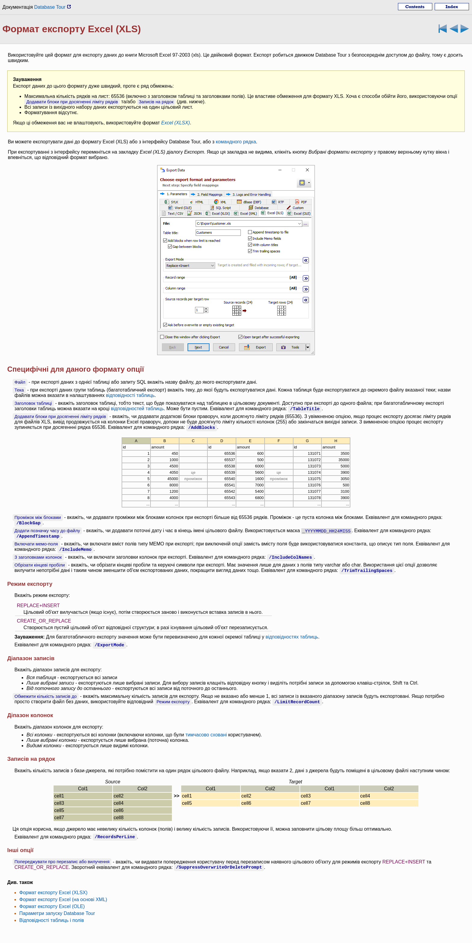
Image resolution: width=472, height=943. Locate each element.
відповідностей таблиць (137, 408)
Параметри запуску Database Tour (57, 913)
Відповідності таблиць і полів (51, 920)
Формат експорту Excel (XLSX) (53, 892)
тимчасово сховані (206, 734)
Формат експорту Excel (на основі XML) (63, 899)
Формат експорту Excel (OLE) (52, 906)
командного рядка (236, 141)
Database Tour (52, 7)
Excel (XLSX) (175, 122)
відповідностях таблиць (292, 636)
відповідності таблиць (130, 395)
